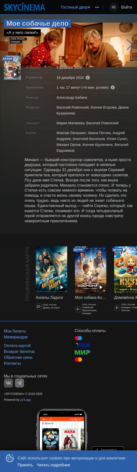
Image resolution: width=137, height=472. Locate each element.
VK (8, 383)
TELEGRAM (19, 383)
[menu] (75, 7)
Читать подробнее (53, 465)
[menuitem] (75, 7)
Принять (25, 465)
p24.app (25, 400)
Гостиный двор (74, 7)
